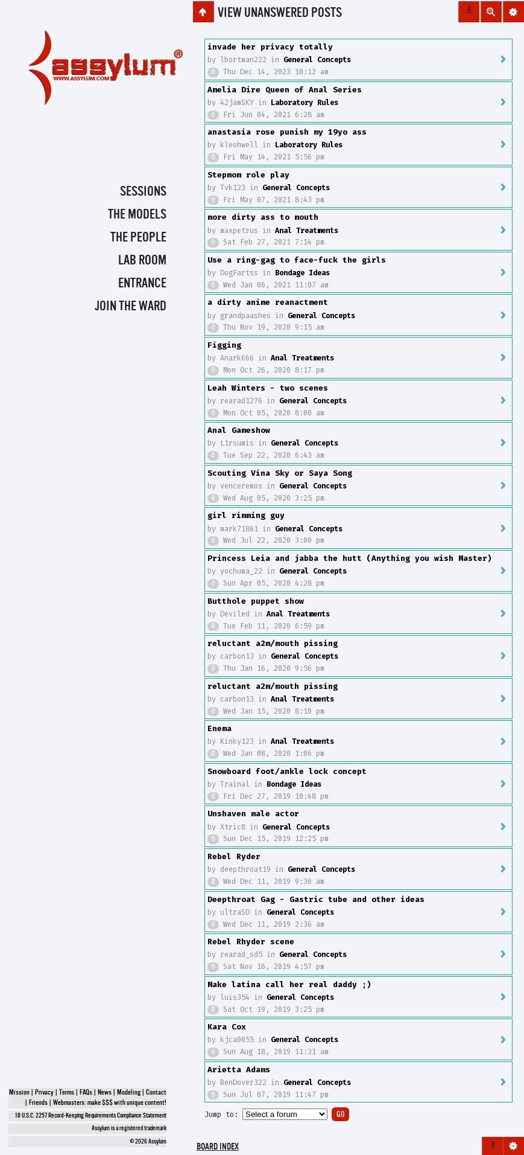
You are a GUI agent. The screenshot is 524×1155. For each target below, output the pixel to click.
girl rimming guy (246, 515)
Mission (19, 1092)
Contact (156, 1092)
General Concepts (317, 60)
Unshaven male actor (253, 813)
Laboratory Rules (304, 102)
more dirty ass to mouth (262, 217)
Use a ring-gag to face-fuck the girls (296, 259)
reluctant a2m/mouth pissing (272, 643)
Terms (66, 1092)
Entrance (142, 283)
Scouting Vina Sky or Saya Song (279, 473)
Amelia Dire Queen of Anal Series (284, 89)
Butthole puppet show (255, 601)
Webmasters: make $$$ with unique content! (109, 1103)
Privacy (44, 1092)
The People (138, 238)
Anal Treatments (306, 230)
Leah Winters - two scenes (267, 387)
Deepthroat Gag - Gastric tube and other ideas (316, 899)
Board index (218, 1147)
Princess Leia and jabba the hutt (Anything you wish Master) (349, 558)
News (105, 1092)
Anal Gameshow (238, 430)
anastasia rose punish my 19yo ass (287, 131)
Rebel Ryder (233, 856)
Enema (219, 728)
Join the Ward (130, 306)
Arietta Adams (238, 1069)
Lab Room (142, 260)
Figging (224, 345)
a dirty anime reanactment (267, 302)
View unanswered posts (280, 13)
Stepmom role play (248, 174)
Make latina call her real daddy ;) (289, 984)
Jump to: (221, 1114)
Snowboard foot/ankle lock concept (287, 771)
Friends (38, 1103)
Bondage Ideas (302, 273)
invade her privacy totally (270, 46)
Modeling (128, 1092)
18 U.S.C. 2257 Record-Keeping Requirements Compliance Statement (90, 1116)
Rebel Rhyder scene (250, 941)
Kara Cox (226, 1026)
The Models (137, 215)
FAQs (86, 1092)
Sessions (143, 192)
